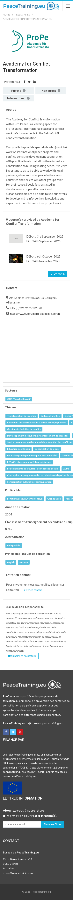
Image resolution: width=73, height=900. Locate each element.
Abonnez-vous (52, 824)
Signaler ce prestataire (22, 655)
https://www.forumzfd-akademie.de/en (35, 313)
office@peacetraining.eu (18, 873)
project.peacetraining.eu (47, 723)
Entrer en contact (32, 589)
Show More (58, 273)
